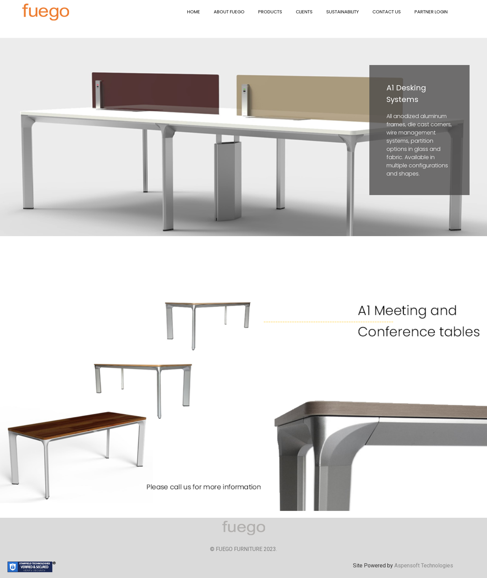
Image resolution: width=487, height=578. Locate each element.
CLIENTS (304, 12)
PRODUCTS (270, 12)
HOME (193, 12)
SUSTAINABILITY (342, 12)
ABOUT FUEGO (229, 12)
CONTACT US (386, 12)
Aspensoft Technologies (423, 565)
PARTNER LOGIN (431, 12)
